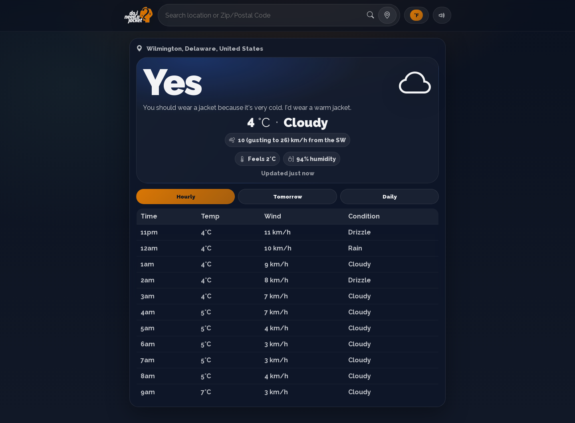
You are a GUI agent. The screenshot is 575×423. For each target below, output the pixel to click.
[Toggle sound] (442, 15)
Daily (390, 196)
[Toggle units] (416, 15)
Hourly (185, 196)
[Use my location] (387, 15)
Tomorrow (287, 196)
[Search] (370, 15)
